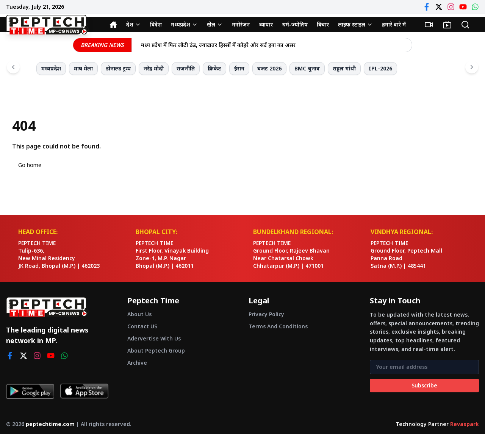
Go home (29, 165)
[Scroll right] (471, 67)
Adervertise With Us (154, 338)
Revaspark (464, 424)
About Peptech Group (156, 350)
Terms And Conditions (278, 326)
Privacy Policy (266, 314)
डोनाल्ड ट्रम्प (118, 68)
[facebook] (10, 355)
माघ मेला (83, 68)
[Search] (465, 24)
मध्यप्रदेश (51, 68)
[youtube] (51, 355)
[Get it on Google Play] (30, 391)
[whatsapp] (64, 355)
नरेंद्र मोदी (154, 68)
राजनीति (186, 68)
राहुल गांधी (344, 68)
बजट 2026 (269, 68)
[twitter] (23, 355)
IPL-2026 (380, 68)
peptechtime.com (50, 424)
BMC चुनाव (307, 68)
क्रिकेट (214, 68)
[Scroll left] (13, 67)
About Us (139, 314)
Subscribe (424, 385)
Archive (137, 362)
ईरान (239, 68)
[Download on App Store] (84, 391)
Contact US (142, 326)
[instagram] (37, 355)
